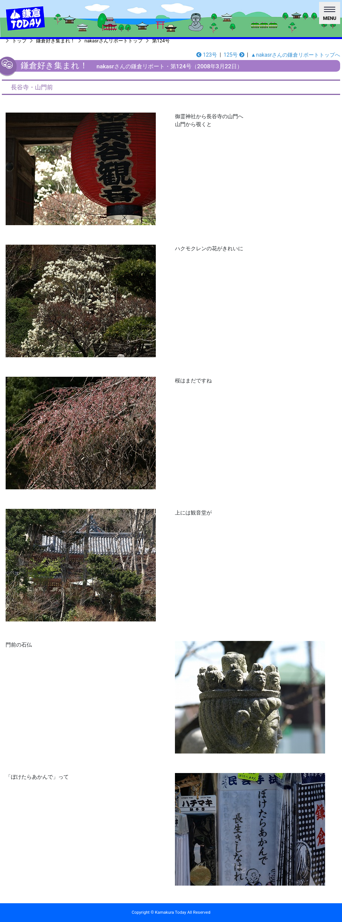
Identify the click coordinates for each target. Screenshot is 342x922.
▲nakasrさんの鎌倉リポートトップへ (295, 55)
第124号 (161, 41)
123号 (206, 55)
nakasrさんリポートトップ (113, 41)
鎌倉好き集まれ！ (55, 41)
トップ (19, 41)
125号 (234, 55)
